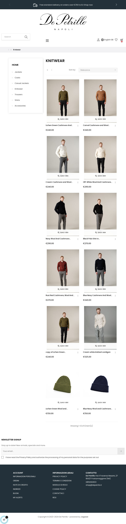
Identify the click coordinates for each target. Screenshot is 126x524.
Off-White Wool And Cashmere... (97, 182)
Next (116, 4)
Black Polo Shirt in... (91, 239)
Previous (9, 4)
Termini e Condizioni (62, 481)
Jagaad (84, 517)
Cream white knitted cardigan (96, 352)
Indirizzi (16, 489)
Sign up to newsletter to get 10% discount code (63, 5)
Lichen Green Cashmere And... (59, 125)
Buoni (16, 493)
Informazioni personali (24, 476)
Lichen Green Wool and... (57, 409)
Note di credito (20, 485)
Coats (17, 78)
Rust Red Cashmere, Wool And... (60, 295)
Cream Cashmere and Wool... (59, 182)
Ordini (16, 481)
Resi (54, 498)
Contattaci (58, 493)
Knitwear (19, 89)
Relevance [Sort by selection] (99, 70)
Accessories (20, 106)
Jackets (18, 72)
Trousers (18, 95)
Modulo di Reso (60, 485)
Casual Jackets (22, 83)
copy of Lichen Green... (56, 352)
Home (15, 65)
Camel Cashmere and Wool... (96, 125)
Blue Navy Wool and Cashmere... (97, 409)
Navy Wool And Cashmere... (58, 239)
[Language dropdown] (107, 40)
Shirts (17, 100)
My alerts (17, 498)
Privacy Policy (25, 457)
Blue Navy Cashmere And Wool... (97, 295)
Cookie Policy (59, 489)
